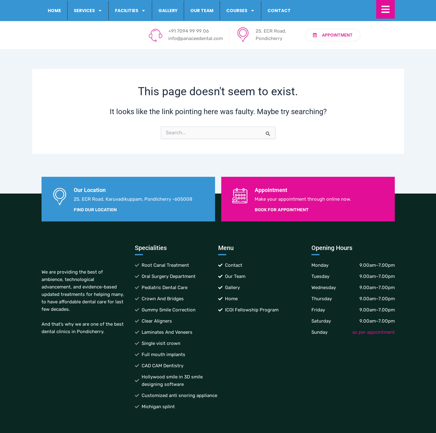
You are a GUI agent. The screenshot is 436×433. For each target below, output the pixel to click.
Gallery (168, 10)
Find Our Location (95, 209)
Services (88, 10)
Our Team (202, 10)
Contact (279, 10)
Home (54, 10)
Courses (240, 10)
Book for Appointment (282, 209)
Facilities (130, 10)
